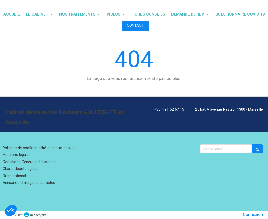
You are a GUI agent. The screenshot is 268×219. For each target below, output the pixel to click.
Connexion (253, 214)
